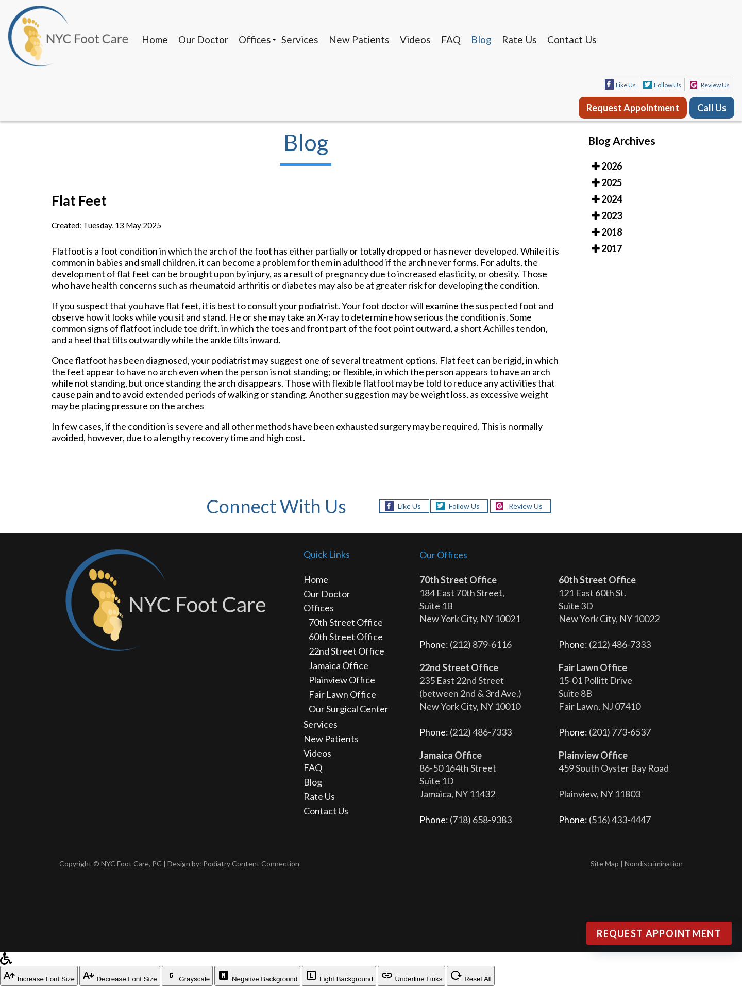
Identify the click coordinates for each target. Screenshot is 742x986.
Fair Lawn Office (342, 694)
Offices (255, 39)
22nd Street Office (346, 651)
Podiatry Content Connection (251, 863)
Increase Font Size (39, 976)
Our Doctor (203, 39)
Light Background (339, 976)
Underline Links (412, 976)
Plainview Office (342, 680)
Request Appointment (632, 107)
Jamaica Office (338, 665)
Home (155, 39)
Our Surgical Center (349, 708)
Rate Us (519, 39)
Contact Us (572, 39)
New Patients (359, 39)
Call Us (712, 107)
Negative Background (257, 976)
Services (299, 39)
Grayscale (187, 976)
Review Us (715, 85)
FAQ (451, 39)
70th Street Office (346, 622)
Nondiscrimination (654, 863)
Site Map (605, 863)
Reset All (470, 976)
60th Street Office (346, 636)
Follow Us (667, 85)
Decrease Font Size (119, 976)
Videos (415, 39)
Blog (481, 39)
